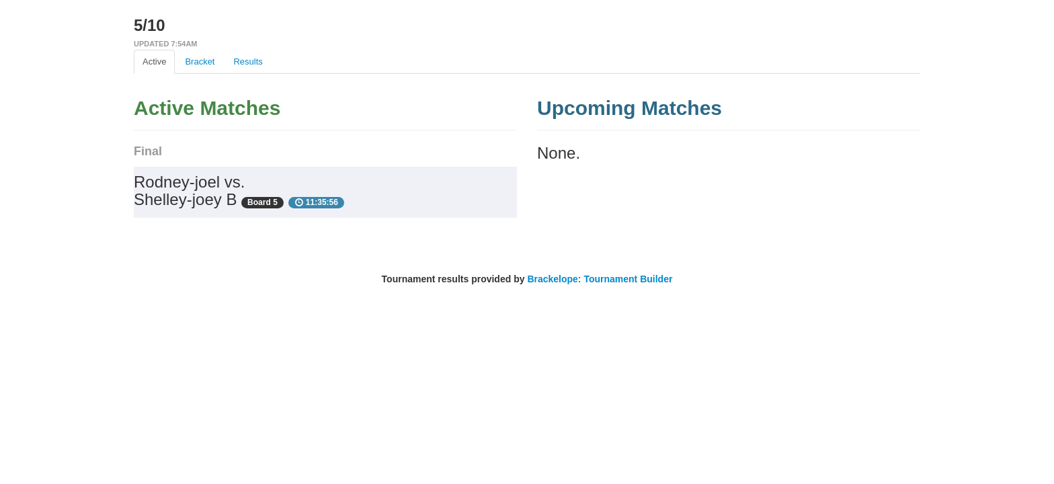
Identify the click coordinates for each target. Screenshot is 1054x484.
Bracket (199, 61)
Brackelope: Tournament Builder (599, 279)
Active (154, 61)
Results (247, 61)
